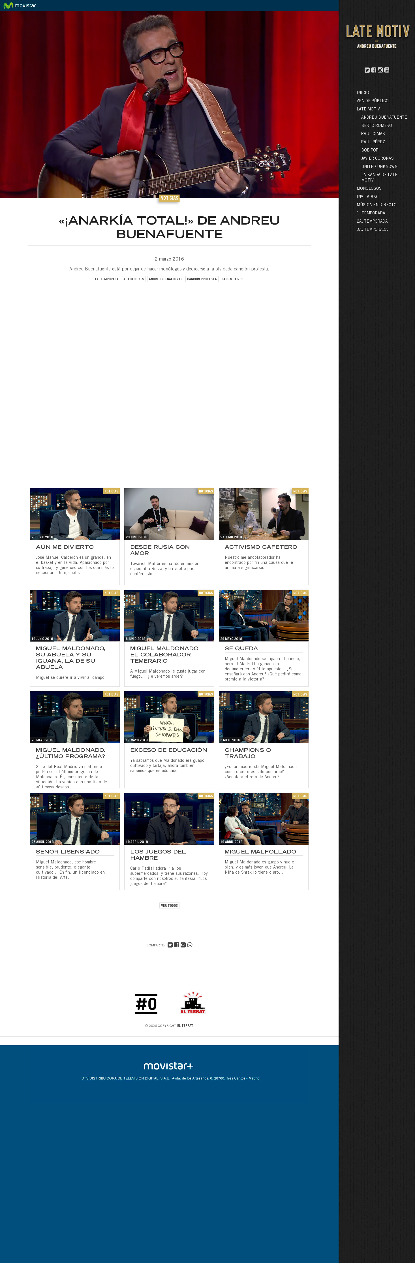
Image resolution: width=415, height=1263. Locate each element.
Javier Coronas (377, 159)
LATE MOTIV (368, 110)
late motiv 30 (233, 279)
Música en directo (377, 205)
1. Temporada (371, 214)
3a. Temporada (372, 230)
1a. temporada (107, 279)
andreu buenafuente (165, 279)
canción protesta (202, 279)
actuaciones (133, 279)
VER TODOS (169, 906)
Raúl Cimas (373, 134)
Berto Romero (376, 126)
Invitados (367, 197)
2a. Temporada (372, 222)
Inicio (363, 93)
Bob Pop (369, 151)
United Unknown (379, 167)
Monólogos (369, 189)
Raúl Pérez (373, 142)
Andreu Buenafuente (384, 118)
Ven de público (373, 101)
